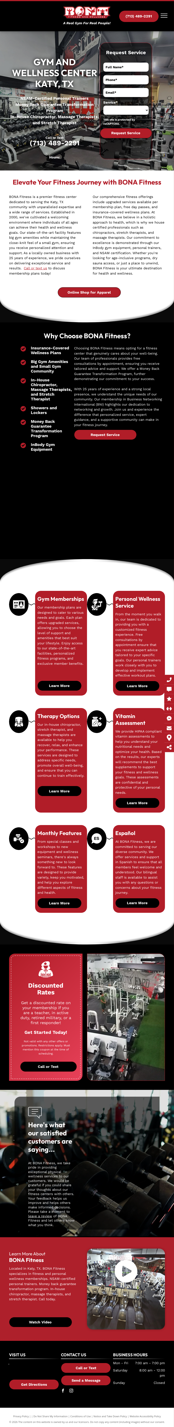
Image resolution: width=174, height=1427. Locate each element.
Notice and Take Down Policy (110, 1416)
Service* (110, 102)
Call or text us (35, 268)
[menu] (164, 16)
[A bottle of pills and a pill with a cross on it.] (97, 730)
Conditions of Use (80, 1416)
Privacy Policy (21, 1416)
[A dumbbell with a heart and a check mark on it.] (19, 849)
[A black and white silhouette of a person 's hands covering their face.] (19, 729)
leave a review (40, 1216)
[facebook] (63, 1391)
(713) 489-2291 (55, 143)
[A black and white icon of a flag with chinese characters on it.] (96, 848)
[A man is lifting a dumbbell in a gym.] (96, 613)
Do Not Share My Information (51, 1416)
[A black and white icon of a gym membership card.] (18, 614)
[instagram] (71, 1391)
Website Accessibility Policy (145, 1416)
